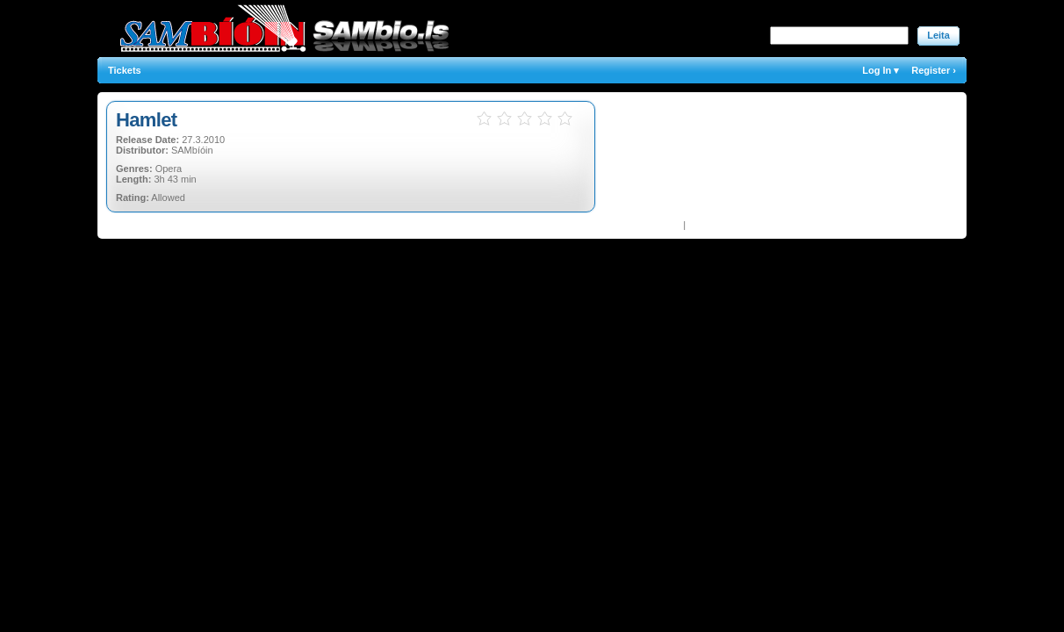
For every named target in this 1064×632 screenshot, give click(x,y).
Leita (938, 35)
